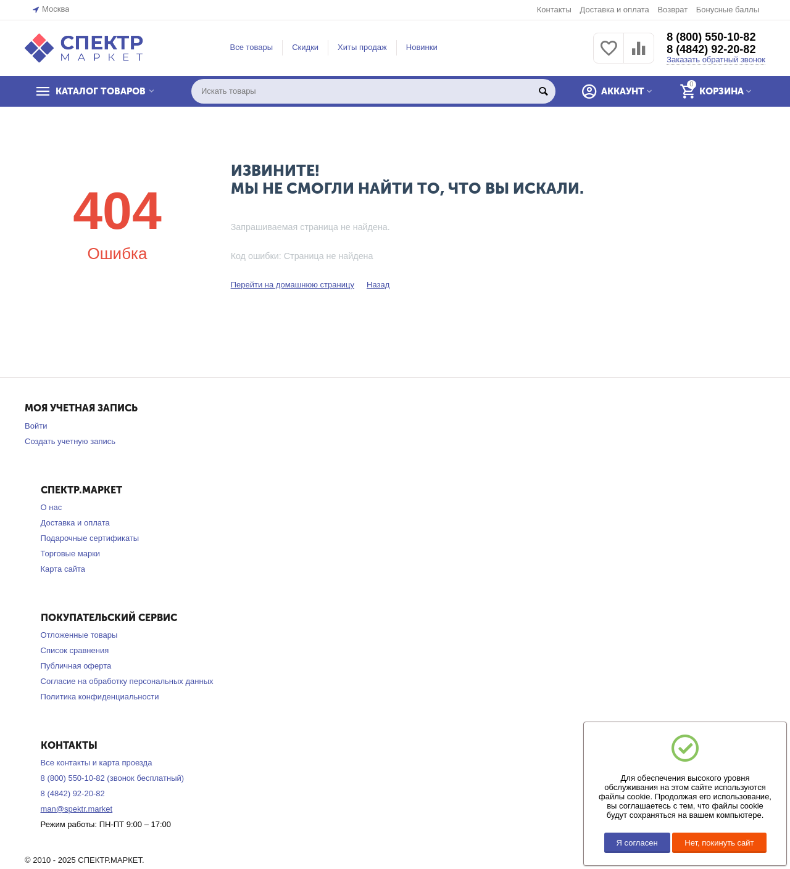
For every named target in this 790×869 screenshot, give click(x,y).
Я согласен (637, 842)
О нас (51, 507)
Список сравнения (75, 650)
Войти (36, 425)
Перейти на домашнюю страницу (292, 284)
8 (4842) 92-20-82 (711, 49)
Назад (378, 284)
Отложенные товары (79, 635)
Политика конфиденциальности (100, 696)
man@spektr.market (77, 808)
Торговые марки (71, 553)
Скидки (305, 47)
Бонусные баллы (727, 9)
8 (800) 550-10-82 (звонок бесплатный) (113, 778)
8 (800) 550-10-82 (711, 37)
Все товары (251, 47)
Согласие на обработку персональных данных (127, 681)
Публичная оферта (76, 665)
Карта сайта (63, 569)
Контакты (554, 9)
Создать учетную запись (70, 441)
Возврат (672, 9)
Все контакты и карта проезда (96, 762)
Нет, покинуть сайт (719, 842)
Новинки (422, 47)
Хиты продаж (362, 47)
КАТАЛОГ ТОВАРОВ (101, 91)
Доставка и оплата (614, 9)
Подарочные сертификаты (90, 538)
